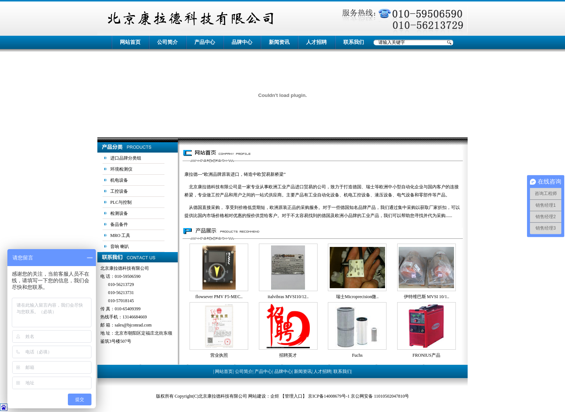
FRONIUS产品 (426, 355)
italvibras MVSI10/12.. (288, 296)
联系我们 (353, 42)
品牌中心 (242, 42)
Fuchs (357, 355)
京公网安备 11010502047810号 (380, 396)
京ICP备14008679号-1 (329, 396)
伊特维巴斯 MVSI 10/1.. (426, 296)
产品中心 (204, 42)
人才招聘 (316, 42)
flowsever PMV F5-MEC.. (219, 296)
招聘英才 (288, 355)
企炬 (274, 396)
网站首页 (130, 42)
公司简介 (167, 42)
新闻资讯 (279, 42)
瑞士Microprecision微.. (357, 296)
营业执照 (219, 355)
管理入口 (293, 396)
